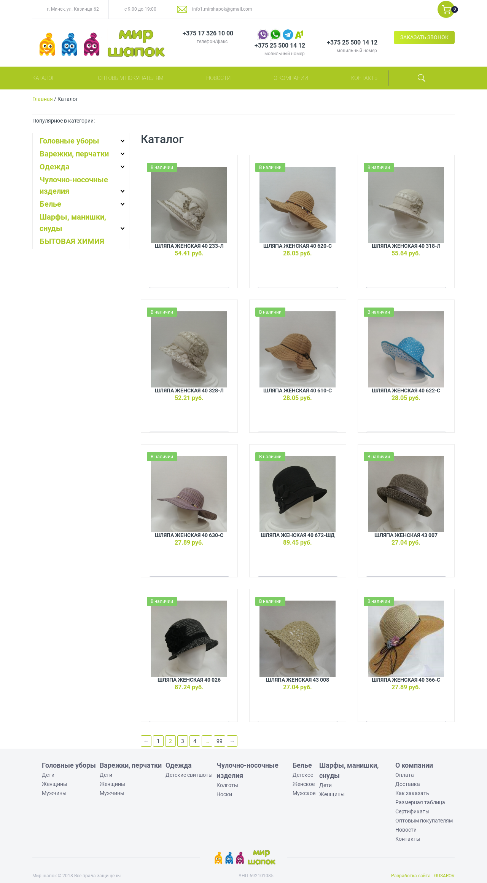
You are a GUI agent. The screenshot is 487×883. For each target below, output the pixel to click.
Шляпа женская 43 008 (297, 680)
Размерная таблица (420, 802)
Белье (50, 204)
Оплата (404, 775)
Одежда (55, 166)
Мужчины (54, 793)
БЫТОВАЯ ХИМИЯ (72, 241)
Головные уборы (69, 140)
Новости (218, 78)
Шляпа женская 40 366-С (406, 680)
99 (219, 741)
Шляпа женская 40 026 (189, 680)
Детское (303, 775)
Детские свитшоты (189, 775)
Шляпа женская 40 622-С (406, 390)
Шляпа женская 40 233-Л (189, 246)
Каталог (43, 78)
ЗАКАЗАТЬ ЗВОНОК (424, 37)
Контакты (365, 78)
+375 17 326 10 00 (208, 33)
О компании (291, 78)
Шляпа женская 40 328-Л (189, 390)
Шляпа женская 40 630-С (189, 535)
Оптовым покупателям (130, 78)
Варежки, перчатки (74, 153)
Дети (48, 775)
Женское (304, 784)
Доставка (407, 784)
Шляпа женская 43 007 (406, 535)
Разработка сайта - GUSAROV (423, 875)
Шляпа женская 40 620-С (297, 246)
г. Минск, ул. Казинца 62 (73, 9)
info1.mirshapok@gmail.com (222, 9)
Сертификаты (412, 811)
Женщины (54, 784)
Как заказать (412, 793)
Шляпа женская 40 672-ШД (297, 535)
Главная (42, 99)
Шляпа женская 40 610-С (297, 390)
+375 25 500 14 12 (280, 45)
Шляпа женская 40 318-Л (406, 246)
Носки (224, 794)
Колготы (227, 785)
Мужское (304, 793)
